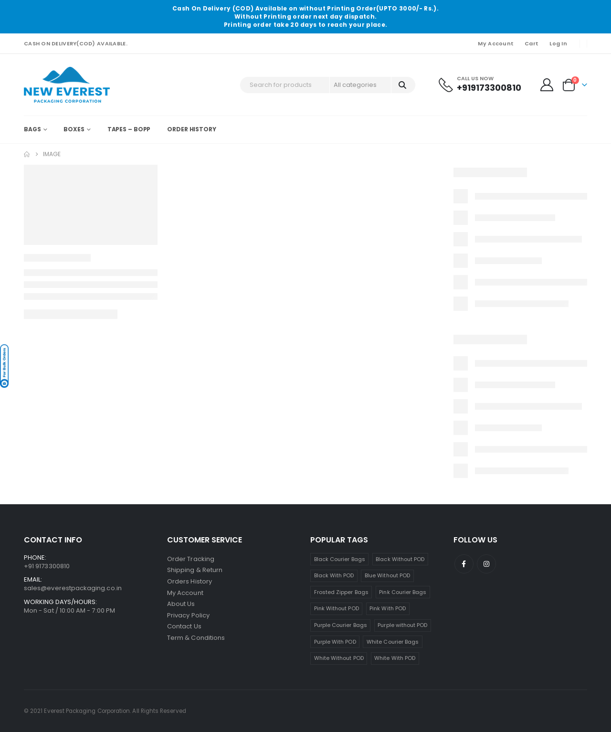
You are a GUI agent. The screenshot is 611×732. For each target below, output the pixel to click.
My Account (496, 43)
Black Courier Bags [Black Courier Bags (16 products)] (339, 559)
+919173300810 (489, 88)
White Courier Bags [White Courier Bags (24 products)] (393, 642)
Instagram (486, 563)
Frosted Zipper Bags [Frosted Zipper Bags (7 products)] (341, 592)
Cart (531, 43)
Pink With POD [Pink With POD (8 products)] (387, 608)
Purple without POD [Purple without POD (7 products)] (402, 625)
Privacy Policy (188, 616)
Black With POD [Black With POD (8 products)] (334, 575)
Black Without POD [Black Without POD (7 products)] (400, 559)
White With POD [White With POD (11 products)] (394, 658)
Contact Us (184, 627)
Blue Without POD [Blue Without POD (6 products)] (387, 575)
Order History (191, 129)
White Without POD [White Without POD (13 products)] (339, 658)
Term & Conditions (196, 639)
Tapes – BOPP (129, 129)
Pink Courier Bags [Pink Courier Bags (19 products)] (402, 592)
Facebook (464, 563)
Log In (558, 43)
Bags (32, 129)
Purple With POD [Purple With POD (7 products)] (335, 642)
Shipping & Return (194, 570)
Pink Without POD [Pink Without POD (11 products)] (336, 608)
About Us (181, 604)
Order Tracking (190, 558)
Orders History (189, 581)
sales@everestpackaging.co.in (73, 588)
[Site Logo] (67, 85)
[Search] (402, 85)
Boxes (73, 129)
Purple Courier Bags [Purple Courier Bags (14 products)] (340, 625)
